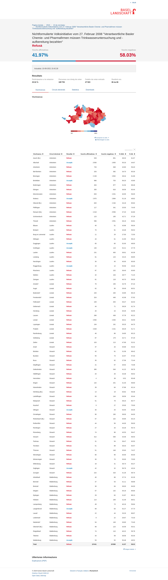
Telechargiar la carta (102, 140)
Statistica (75, 90)
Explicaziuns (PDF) (39, 561)
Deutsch (73, 571)
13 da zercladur (59, 25)
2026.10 (46, 573)
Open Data (35, 575)
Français (79, 571)
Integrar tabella (129, 549)
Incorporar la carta (102, 137)
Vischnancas (40, 90)
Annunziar (132, 571)
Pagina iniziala (37, 25)
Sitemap (43, 575)
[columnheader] (40, 154)
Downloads (90, 90)
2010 (48, 25)
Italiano (86, 571)
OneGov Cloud (37, 573)
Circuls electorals (58, 90)
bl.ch (134, 2)
